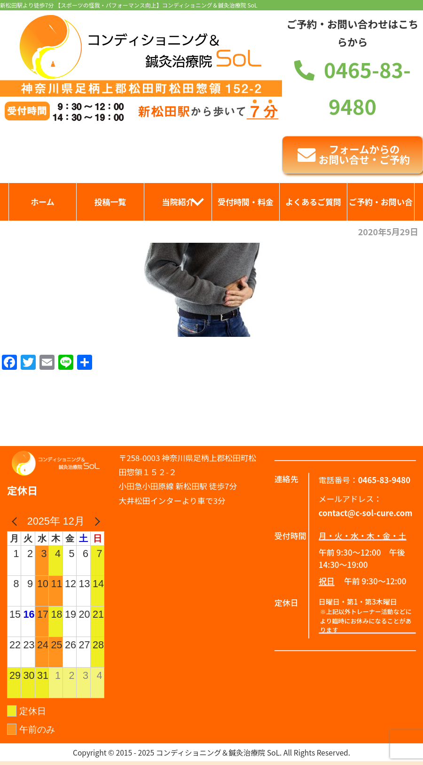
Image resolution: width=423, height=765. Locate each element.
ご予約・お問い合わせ (381, 208)
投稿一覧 (110, 201)
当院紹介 (178, 201)
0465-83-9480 (384, 480)
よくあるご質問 (313, 201)
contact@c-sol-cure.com (366, 512)
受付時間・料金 (246, 201)
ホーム (43, 201)
